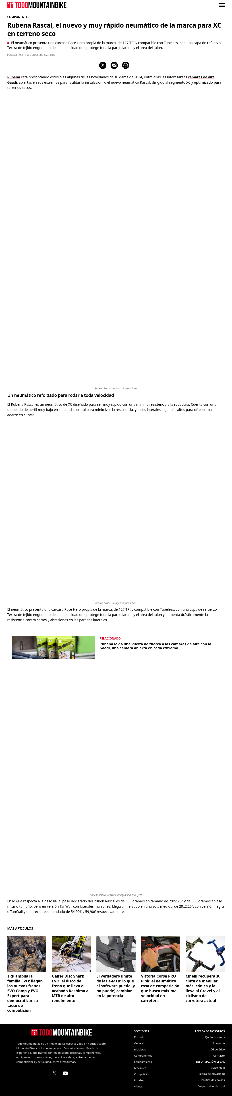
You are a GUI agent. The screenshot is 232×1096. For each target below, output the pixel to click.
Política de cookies (213, 1080)
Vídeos (138, 1086)
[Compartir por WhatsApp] (125, 65)
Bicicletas (140, 1049)
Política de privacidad (211, 1073)
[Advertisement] (116, 119)
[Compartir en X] (102, 65)
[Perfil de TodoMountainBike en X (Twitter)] (54, 1073)
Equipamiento (143, 1062)
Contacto (219, 1055)
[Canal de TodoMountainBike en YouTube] (65, 1073)
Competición (142, 1074)
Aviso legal (218, 1067)
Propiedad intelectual (211, 1086)
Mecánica (140, 1068)
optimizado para (207, 82)
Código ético (217, 1049)
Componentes (143, 1055)
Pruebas (139, 1080)
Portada (139, 1037)
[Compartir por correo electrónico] (114, 65)
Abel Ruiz (17, 54)
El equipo (219, 1043)
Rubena (13, 77)
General (139, 1043)
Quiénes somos (215, 1037)
